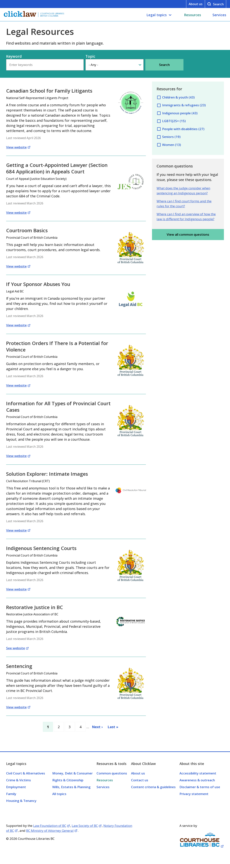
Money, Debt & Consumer (72, 773)
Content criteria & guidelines (153, 787)
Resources (192, 15)
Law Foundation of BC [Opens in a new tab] (49, 825)
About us (196, 4)
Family (11, 794)
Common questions (112, 773)
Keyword (14, 56)
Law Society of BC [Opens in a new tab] (85, 825)
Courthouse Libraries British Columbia (52, 14)
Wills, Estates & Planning (71, 787)
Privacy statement (193, 794)
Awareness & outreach (197, 780)
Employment (16, 787)
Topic (90, 56)
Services (219, 15)
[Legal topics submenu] (170, 15)
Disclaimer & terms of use (199, 787)
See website (15, 648)
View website (16, 147)
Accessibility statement (197, 773)
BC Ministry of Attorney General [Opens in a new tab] (50, 830)
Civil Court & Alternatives (25, 773)
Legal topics (156, 15)
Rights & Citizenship (67, 780)
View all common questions (188, 234)
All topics (59, 794)
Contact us (139, 780)
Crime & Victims (18, 780)
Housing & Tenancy (21, 800)
